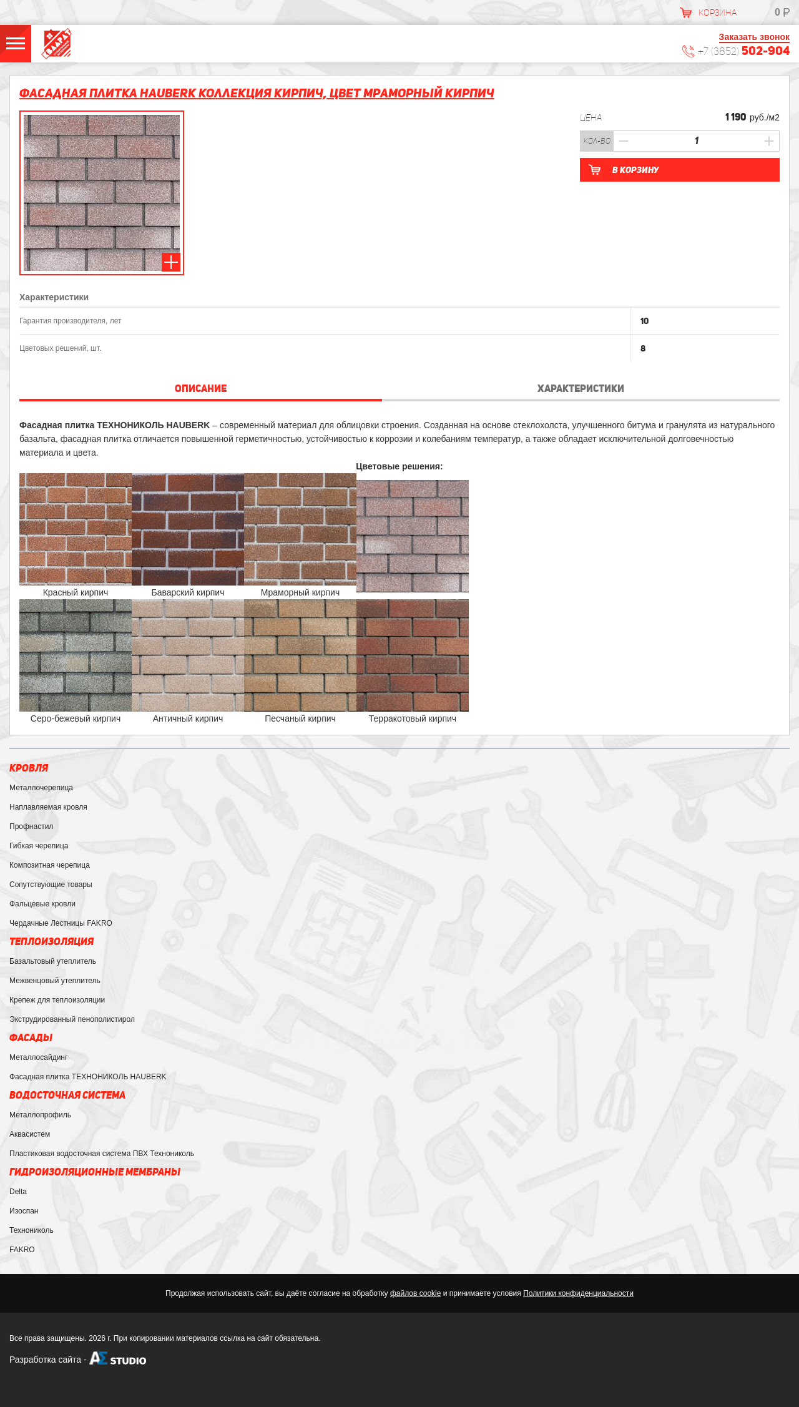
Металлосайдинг (38, 1057)
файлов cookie (415, 1293)
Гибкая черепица (38, 845)
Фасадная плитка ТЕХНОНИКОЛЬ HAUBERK (88, 1076)
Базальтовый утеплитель (52, 961)
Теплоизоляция (51, 942)
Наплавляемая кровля (48, 807)
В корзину (635, 170)
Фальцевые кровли (42, 904)
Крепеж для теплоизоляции (57, 1000)
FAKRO (22, 1249)
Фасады (30, 1038)
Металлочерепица (41, 787)
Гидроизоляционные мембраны (94, 1172)
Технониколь (31, 1230)
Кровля (28, 768)
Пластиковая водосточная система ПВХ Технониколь (101, 1153)
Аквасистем (29, 1134)
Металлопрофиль (40, 1114)
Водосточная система (67, 1095)
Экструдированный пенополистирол (72, 1019)
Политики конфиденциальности (578, 1293)
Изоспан (23, 1211)
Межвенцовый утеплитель (54, 980)
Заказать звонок (754, 37)
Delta (18, 1191)
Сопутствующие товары (50, 884)
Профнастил (31, 826)
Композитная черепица (49, 865)
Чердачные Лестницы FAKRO (60, 923)
